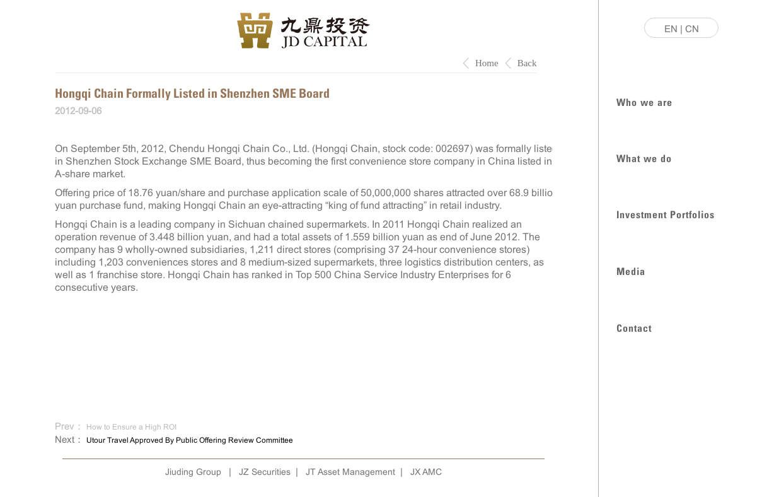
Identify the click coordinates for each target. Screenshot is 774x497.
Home (487, 63)
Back (527, 63)
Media (630, 270)
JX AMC (426, 472)
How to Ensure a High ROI (131, 427)
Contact (634, 327)
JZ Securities (265, 472)
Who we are (644, 101)
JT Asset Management (350, 472)
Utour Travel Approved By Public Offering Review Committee (189, 440)
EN (671, 28)
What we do (644, 157)
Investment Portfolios (665, 213)
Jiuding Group (193, 472)
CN (692, 28)
